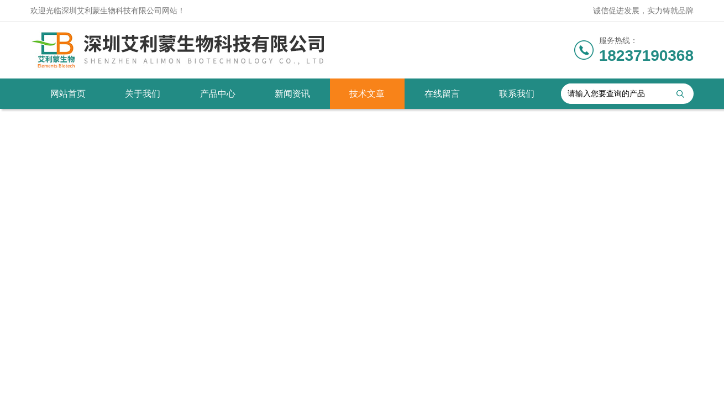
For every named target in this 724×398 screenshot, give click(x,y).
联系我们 (516, 93)
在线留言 (442, 93)
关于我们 (142, 93)
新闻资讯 (292, 93)
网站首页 (68, 93)
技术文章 (367, 93)
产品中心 (217, 93)
